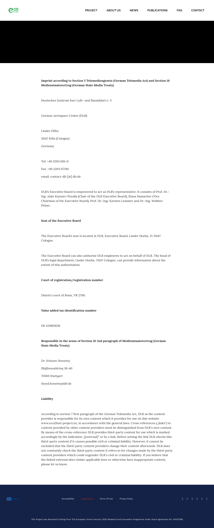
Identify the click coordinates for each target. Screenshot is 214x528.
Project (91, 10)
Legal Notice (87, 499)
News (134, 10)
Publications (157, 10)
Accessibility (68, 499)
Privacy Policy (126, 499)
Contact (197, 10)
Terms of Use (106, 499)
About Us (113, 10)
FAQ (179, 10)
